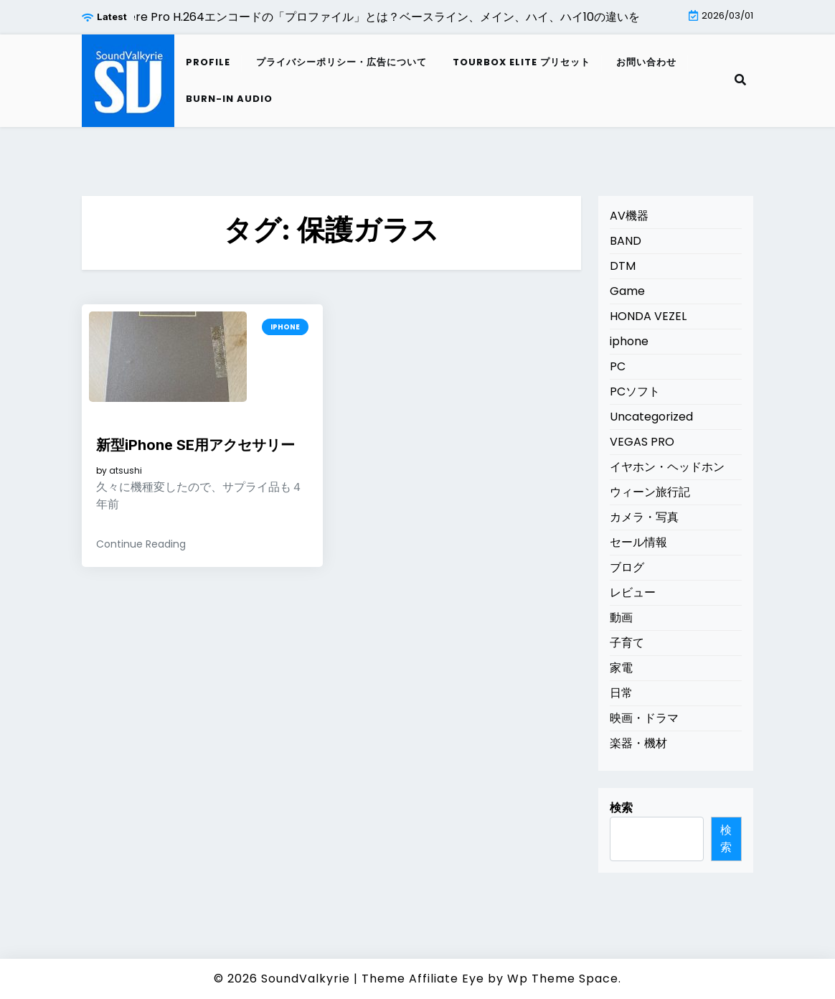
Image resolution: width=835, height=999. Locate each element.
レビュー (633, 592)
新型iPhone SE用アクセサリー (195, 445)
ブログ (627, 567)
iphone (285, 327)
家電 (621, 668)
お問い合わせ (646, 62)
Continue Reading (141, 544)
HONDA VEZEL (648, 316)
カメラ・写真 (644, 517)
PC (618, 366)
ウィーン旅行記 (650, 492)
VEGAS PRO (642, 441)
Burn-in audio (229, 98)
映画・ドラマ (644, 718)
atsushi (125, 470)
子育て (627, 642)
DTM (623, 266)
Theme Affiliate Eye (423, 978)
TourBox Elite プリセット (521, 62)
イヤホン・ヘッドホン (667, 467)
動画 (621, 617)
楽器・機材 (638, 743)
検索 (621, 807)
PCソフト (635, 391)
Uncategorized (651, 416)
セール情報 (638, 542)
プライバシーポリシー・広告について (341, 62)
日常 (621, 693)
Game (627, 291)
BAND (625, 241)
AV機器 (629, 215)
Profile (208, 62)
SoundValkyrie (305, 978)
